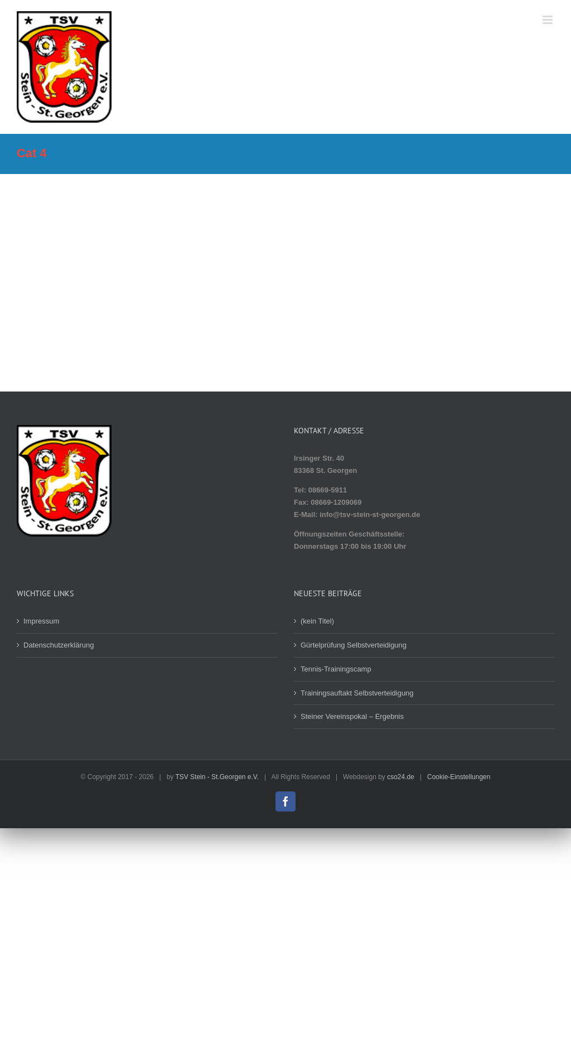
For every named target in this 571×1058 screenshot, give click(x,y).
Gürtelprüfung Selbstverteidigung (354, 645)
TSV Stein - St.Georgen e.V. (217, 777)
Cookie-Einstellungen (458, 777)
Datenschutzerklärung (58, 645)
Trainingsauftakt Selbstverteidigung (357, 693)
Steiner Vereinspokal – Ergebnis (352, 716)
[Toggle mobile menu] (548, 20)
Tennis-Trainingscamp (336, 669)
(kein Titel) (317, 621)
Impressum (41, 621)
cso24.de (400, 777)
